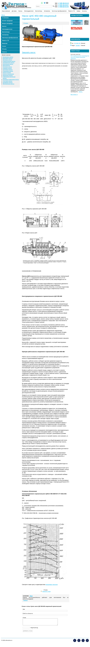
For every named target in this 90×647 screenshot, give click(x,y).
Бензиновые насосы (8, 57)
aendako (78, 45)
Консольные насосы (8, 64)
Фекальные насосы (8, 75)
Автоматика (47, 11)
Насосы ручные (7, 72)
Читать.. (81, 91)
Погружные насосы (8, 69)
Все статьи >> (74, 94)
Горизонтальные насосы (9, 61)
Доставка (14, 11)
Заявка (78, 11)
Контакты (84, 11)
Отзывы (4, 49)
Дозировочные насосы (8, 62)
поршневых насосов (51, 584)
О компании (5, 17)
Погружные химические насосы (11, 79)
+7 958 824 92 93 (63, 6)
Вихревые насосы (7, 59)
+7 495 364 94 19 (63, 3)
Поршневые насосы (8, 71)
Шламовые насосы (7, 82)
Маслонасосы (6, 65)
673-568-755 (77, 43)
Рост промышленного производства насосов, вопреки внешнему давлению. (80, 57)
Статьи (4, 46)
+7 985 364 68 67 (63, 5)
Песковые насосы (7, 67)
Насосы (20, 11)
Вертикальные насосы (8, 83)
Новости (4, 52)
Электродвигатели (28, 11)
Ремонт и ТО (71, 11)
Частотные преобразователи (59, 11)
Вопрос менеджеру (7, 23)
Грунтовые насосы (7, 81)
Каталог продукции (7, 20)
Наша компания (6, 11)
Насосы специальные (8, 74)
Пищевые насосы (7, 68)
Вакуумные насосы (8, 58)
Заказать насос (29, 52)
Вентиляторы (38, 11)
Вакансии (4, 43)
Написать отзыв (46, 591)
